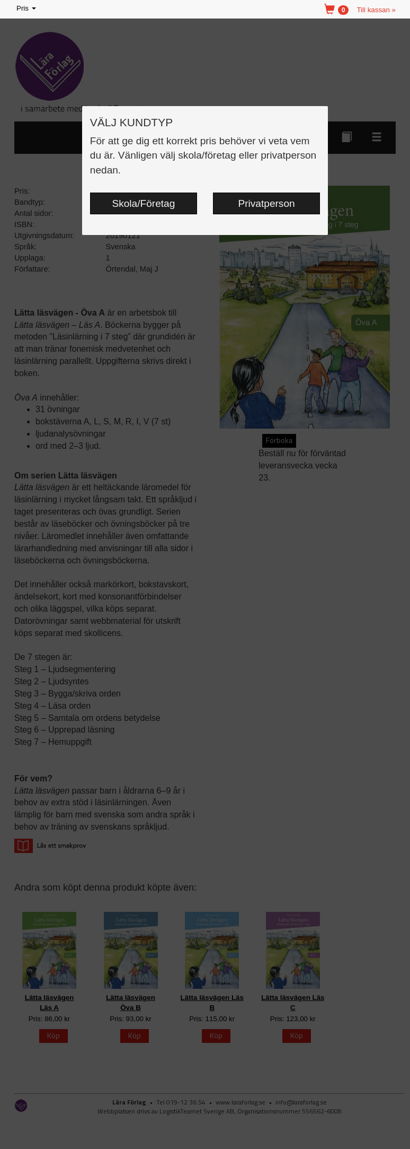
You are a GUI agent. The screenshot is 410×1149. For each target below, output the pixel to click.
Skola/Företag (143, 203)
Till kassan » (376, 10)
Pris (27, 9)
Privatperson (266, 203)
